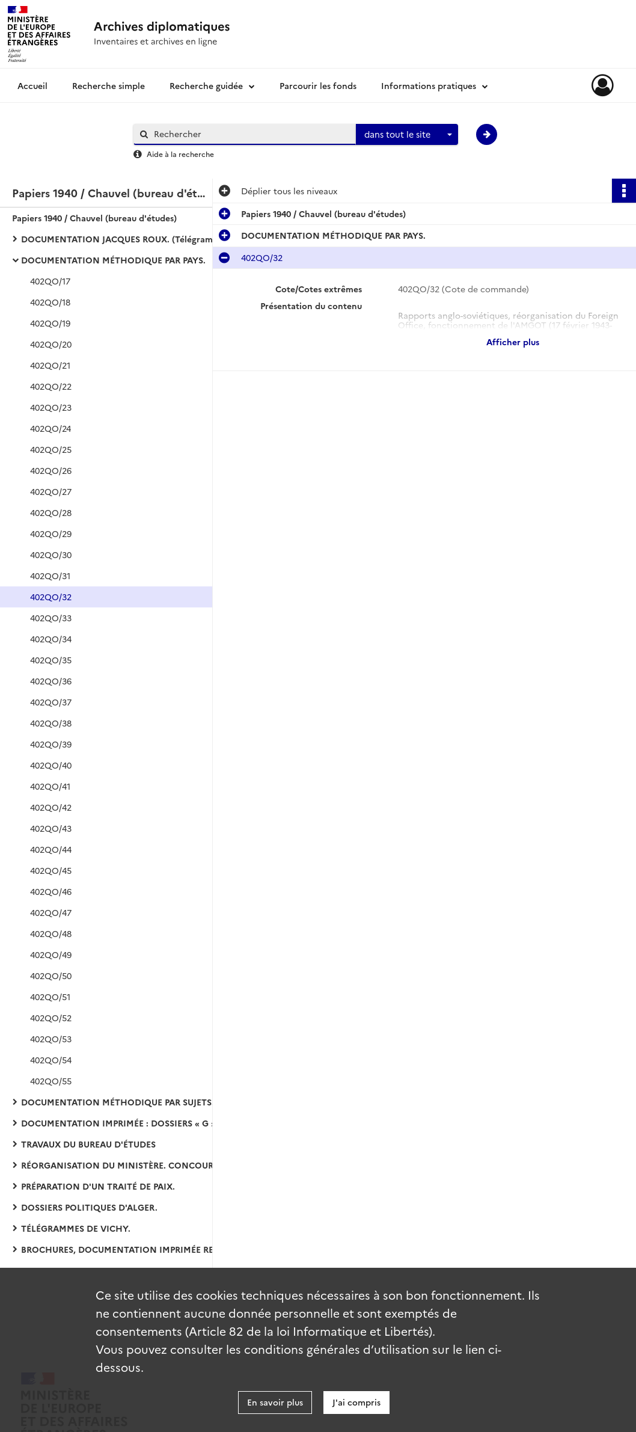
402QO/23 (51, 407)
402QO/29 (51, 533)
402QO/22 (51, 386)
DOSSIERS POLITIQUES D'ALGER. (89, 1207)
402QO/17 (50, 281)
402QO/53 (51, 1039)
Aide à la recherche (180, 154)
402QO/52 (51, 1018)
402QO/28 (51, 512)
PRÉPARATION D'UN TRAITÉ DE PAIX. (98, 1186)
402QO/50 (51, 976)
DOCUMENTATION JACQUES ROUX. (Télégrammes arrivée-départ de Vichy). (141, 239)
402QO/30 (51, 555)
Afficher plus (512, 342)
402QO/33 (51, 618)
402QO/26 (51, 470)
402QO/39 (51, 744)
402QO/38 (51, 723)
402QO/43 (51, 828)
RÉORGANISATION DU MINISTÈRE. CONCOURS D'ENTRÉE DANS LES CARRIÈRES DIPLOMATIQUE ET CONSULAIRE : (141, 1165)
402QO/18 (50, 302)
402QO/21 (50, 365)
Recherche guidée (206, 85)
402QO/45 (51, 870)
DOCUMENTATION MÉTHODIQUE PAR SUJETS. (117, 1102)
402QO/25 (51, 449)
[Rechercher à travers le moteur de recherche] (250, 134)
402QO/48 (51, 933)
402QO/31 (50, 576)
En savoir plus (275, 1402)
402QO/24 (50, 428)
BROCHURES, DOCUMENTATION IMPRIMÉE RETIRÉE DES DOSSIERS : (141, 1249)
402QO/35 (51, 660)
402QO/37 (51, 702)
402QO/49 (51, 954)
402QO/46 (51, 891)
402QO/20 (51, 344)
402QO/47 (51, 912)
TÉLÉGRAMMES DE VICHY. (75, 1228)
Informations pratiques (428, 85)
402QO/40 (51, 765)
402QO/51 (50, 997)
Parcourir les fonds (318, 85)
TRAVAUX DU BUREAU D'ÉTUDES (88, 1144)
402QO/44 (51, 849)
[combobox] (407, 135)
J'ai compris (356, 1402)
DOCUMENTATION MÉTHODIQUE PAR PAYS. (113, 260)
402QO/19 (50, 323)
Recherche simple (108, 85)
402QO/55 (51, 1081)
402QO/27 (51, 491)
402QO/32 (51, 597)
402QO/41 (50, 786)
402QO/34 (51, 639)
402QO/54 (51, 1060)
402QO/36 (51, 681)
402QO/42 (51, 807)
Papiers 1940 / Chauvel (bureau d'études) (94, 218)
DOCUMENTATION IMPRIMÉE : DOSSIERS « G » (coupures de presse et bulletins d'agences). (141, 1123)
